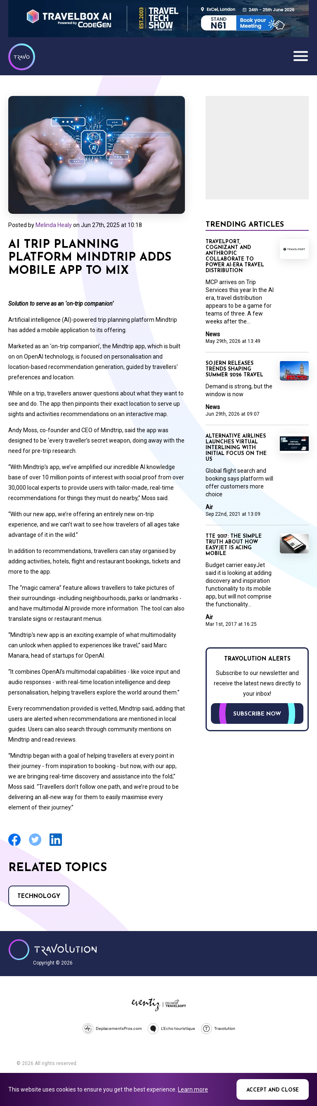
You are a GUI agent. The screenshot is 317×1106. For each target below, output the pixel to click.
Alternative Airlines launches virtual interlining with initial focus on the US (236, 448)
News (213, 334)
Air (209, 507)
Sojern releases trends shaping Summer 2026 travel (234, 369)
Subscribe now (257, 714)
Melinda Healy (53, 225)
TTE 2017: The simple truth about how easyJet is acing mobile (234, 545)
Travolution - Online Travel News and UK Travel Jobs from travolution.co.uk (52, 949)
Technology (38, 896)
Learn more (193, 1089)
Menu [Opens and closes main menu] (300, 55)
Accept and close (272, 1090)
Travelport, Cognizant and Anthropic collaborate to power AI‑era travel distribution (235, 256)
